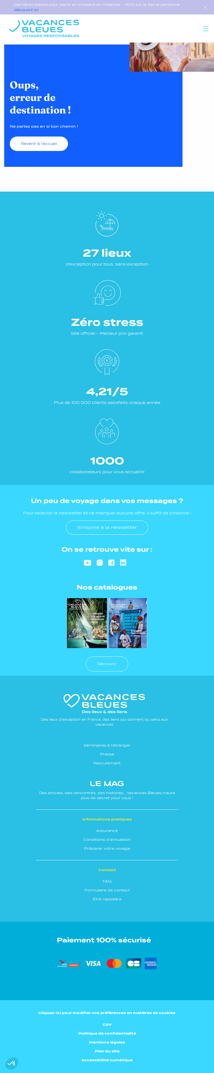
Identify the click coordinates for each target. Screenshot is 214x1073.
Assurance (107, 831)
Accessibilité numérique (107, 1060)
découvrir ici (26, 10)
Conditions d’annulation (107, 839)
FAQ (107, 881)
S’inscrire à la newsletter (107, 527)
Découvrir (107, 664)
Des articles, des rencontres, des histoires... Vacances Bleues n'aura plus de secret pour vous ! (107, 790)
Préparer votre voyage (107, 848)
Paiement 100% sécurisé (104, 940)
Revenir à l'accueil (39, 144)
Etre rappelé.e (107, 899)
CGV (107, 1024)
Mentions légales (107, 1042)
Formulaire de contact (107, 890)
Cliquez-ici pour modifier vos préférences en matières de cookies (107, 1013)
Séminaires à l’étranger (107, 745)
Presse (107, 754)
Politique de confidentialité (107, 1033)
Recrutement (107, 763)
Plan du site (107, 1051)
